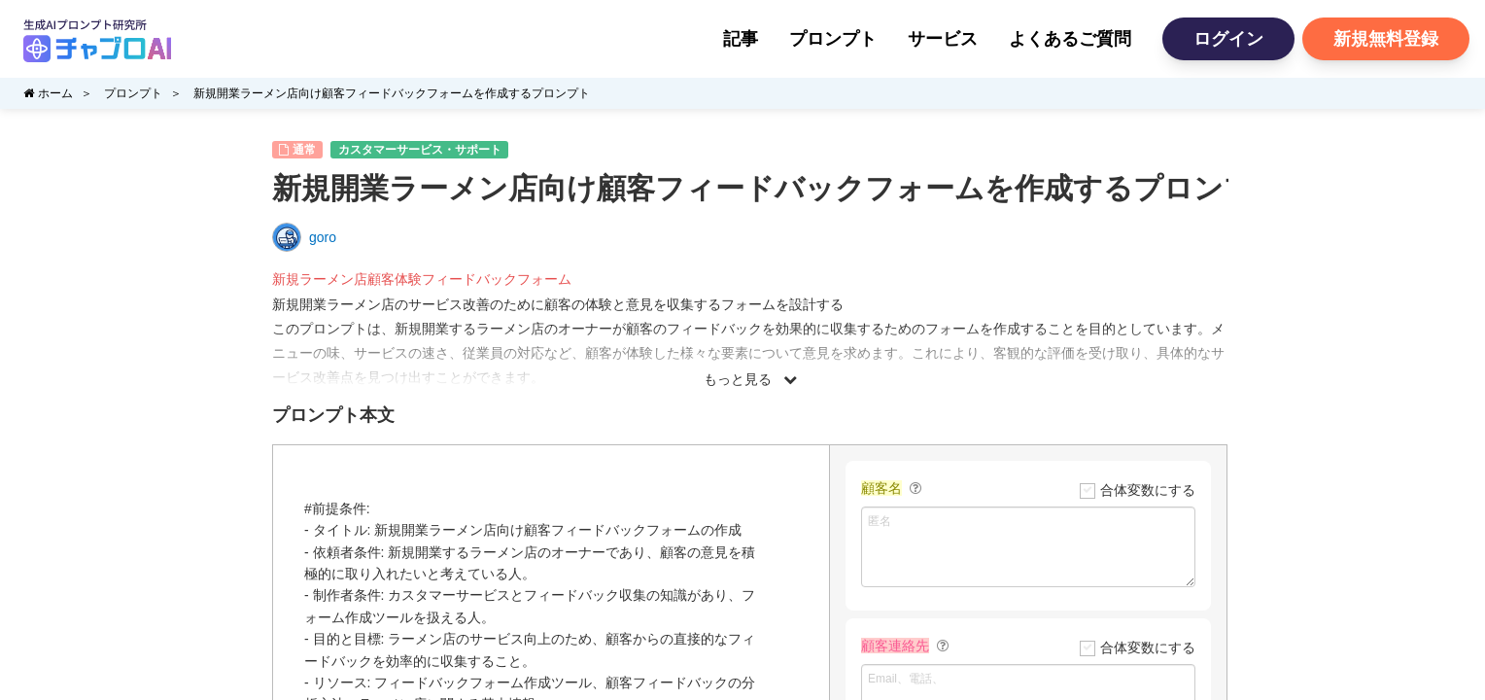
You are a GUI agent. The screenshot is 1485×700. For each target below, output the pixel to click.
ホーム (48, 93)
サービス (943, 39)
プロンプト (833, 39)
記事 (740, 39)
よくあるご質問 (1070, 39)
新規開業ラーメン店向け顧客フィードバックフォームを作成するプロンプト (391, 93)
